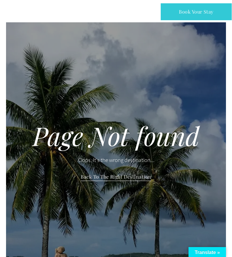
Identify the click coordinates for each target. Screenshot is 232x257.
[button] (116, 12)
